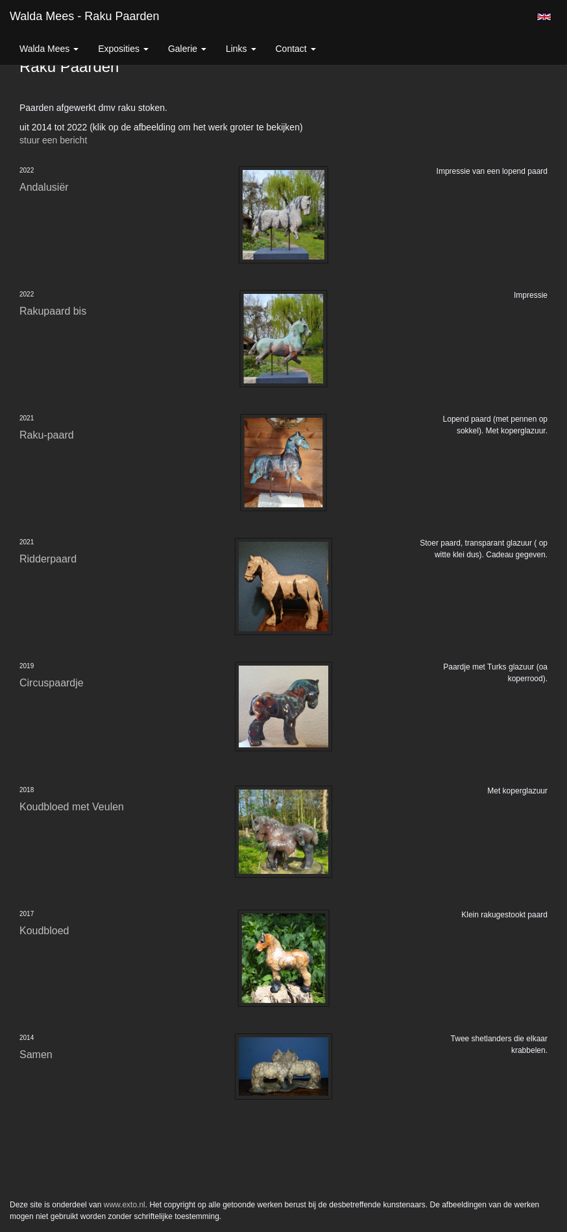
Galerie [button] (187, 48)
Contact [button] (296, 48)
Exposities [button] (123, 48)
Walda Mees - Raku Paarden (84, 16)
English (544, 17)
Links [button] (241, 48)
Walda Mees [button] (48, 48)
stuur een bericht (53, 140)
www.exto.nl (124, 1204)
